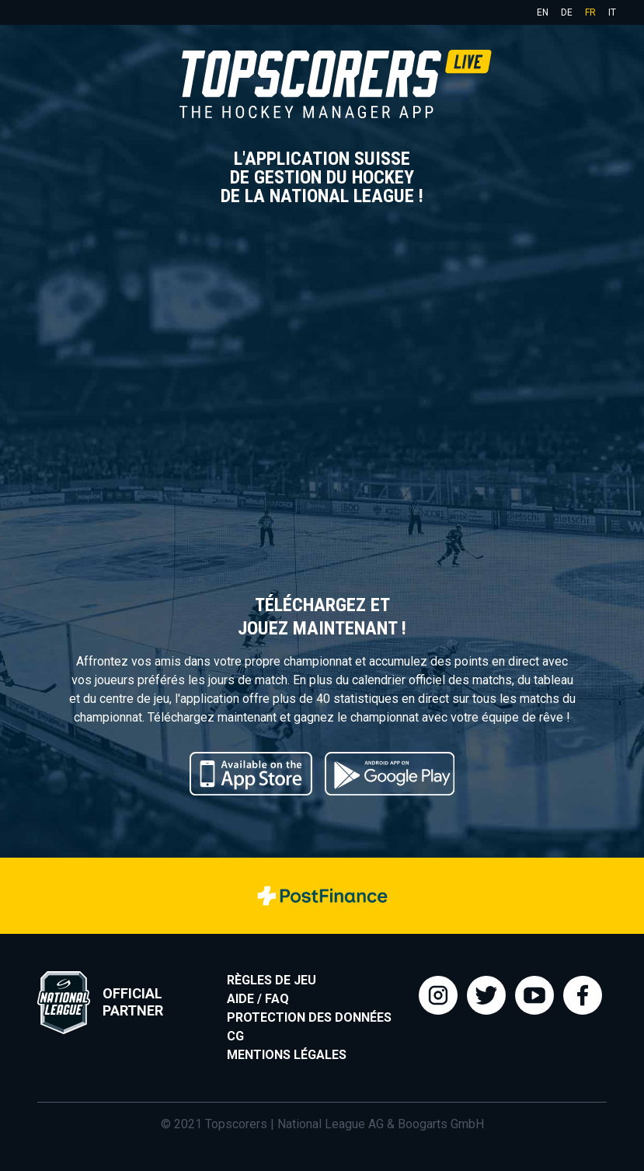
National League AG (330, 1124)
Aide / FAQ (258, 998)
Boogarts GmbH (441, 1124)
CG (235, 1036)
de (567, 12)
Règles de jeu (271, 980)
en (542, 12)
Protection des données (309, 1017)
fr (590, 12)
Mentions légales (286, 1054)
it (612, 12)
